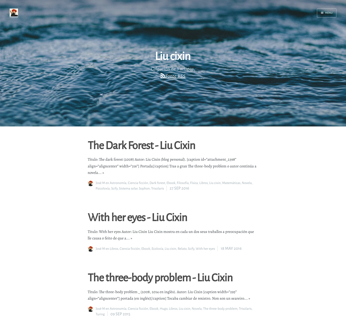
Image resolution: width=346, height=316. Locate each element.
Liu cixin (215, 183)
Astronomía (118, 183)
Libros (203, 183)
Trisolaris (157, 188)
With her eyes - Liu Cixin (137, 217)
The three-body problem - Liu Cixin (160, 277)
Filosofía (183, 183)
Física (194, 183)
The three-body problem (220, 308)
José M (100, 183)
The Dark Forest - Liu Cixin (141, 145)
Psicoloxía (103, 188)
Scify (114, 188)
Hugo (163, 308)
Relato (182, 248)
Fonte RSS (175, 76)
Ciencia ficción (138, 183)
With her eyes (205, 248)
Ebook (171, 183)
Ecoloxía (157, 248)
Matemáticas (231, 183)
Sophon (144, 188)
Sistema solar (128, 188)
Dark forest (157, 183)
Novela (247, 183)
